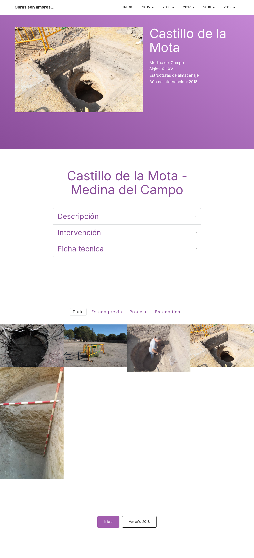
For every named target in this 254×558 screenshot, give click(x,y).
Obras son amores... (34, 7)
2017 (187, 7)
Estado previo (106, 311)
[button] (127, 216)
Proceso (138, 311)
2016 (166, 7)
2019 (227, 7)
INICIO (128, 7)
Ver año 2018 (139, 522)
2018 (207, 7)
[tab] (127, 216)
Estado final (168, 311)
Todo (78, 311)
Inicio (108, 522)
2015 (146, 7)
